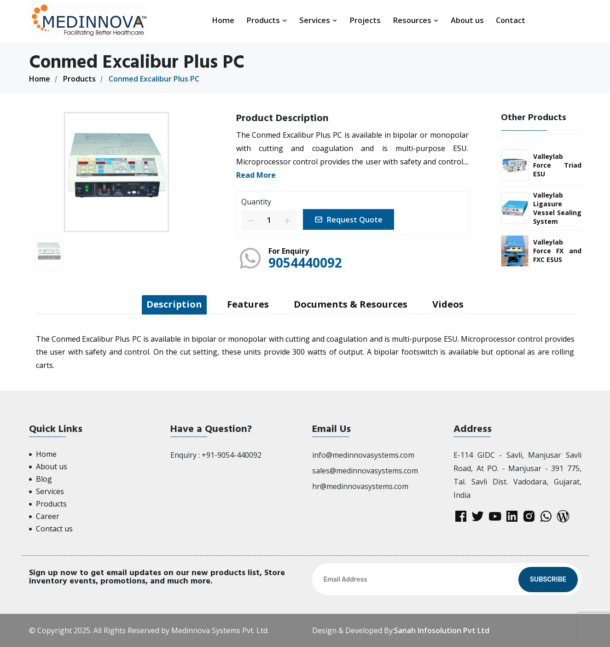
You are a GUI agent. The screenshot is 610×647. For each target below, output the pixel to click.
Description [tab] (174, 304)
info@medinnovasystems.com (363, 455)
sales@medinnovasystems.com (365, 471)
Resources (416, 20)
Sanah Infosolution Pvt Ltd (441, 630)
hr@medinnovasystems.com (360, 486)
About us (467, 20)
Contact (510, 20)
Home (223, 20)
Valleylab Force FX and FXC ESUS (557, 251)
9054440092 (305, 262)
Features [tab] (248, 304)
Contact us (54, 529)
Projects (365, 20)
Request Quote (348, 220)
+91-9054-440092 (231, 455)
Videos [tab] (448, 304)
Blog (44, 479)
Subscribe (548, 579)
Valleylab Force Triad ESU (557, 165)
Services (318, 20)
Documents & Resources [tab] (350, 304)
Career (47, 516)
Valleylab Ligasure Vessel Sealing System (557, 208)
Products (266, 20)
